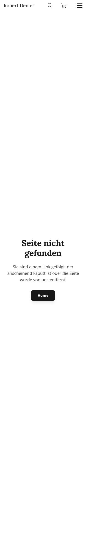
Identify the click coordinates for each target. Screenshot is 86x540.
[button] (50, 5)
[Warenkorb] (64, 5)
